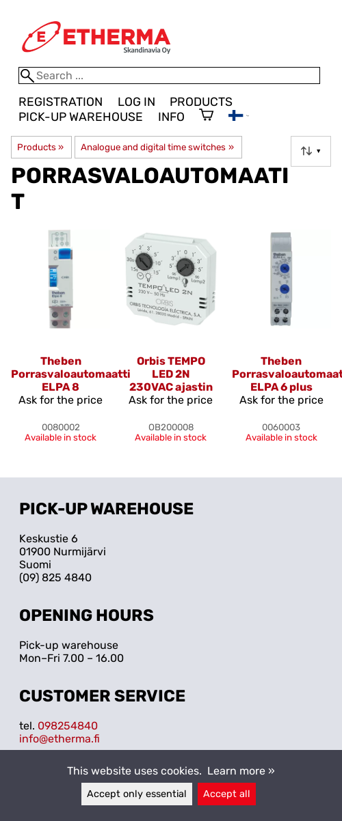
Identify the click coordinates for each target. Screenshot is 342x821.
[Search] (169, 75)
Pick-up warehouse (80, 117)
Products (201, 102)
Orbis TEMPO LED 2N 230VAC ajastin (171, 373)
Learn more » (241, 770)
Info (171, 117)
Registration (60, 102)
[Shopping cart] (206, 116)
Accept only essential (137, 794)
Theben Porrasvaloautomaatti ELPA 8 (71, 373)
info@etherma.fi (59, 738)
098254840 (68, 725)
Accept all (226, 794)
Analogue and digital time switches (157, 147)
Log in (136, 102)
